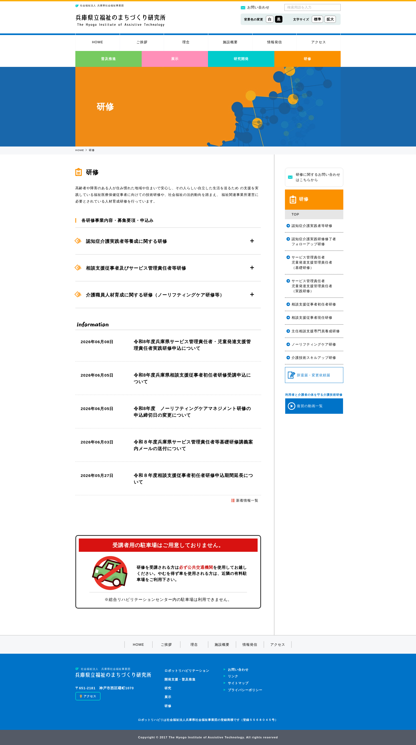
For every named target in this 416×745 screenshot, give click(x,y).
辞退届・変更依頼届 (309, 375)
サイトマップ (238, 683)
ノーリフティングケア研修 (314, 344)
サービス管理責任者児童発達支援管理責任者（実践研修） (312, 286)
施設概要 (230, 42)
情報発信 (274, 42)
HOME (97, 42)
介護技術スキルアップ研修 (314, 358)
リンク (233, 676)
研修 (307, 59)
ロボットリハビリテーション (186, 671)
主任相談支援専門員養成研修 (316, 331)
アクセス (318, 42)
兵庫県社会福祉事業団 (99, 5)
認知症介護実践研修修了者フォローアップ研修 (314, 241)
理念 (186, 42)
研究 (167, 688)
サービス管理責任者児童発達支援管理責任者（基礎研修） (312, 262)
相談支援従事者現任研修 (312, 318)
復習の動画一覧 (305, 406)
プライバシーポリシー (245, 690)
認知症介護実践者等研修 (312, 226)
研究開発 (241, 59)
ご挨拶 (142, 42)
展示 (175, 59)
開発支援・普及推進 (180, 679)
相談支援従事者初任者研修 (314, 304)
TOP (295, 214)
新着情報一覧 (244, 500)
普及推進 (108, 59)
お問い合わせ (255, 7)
